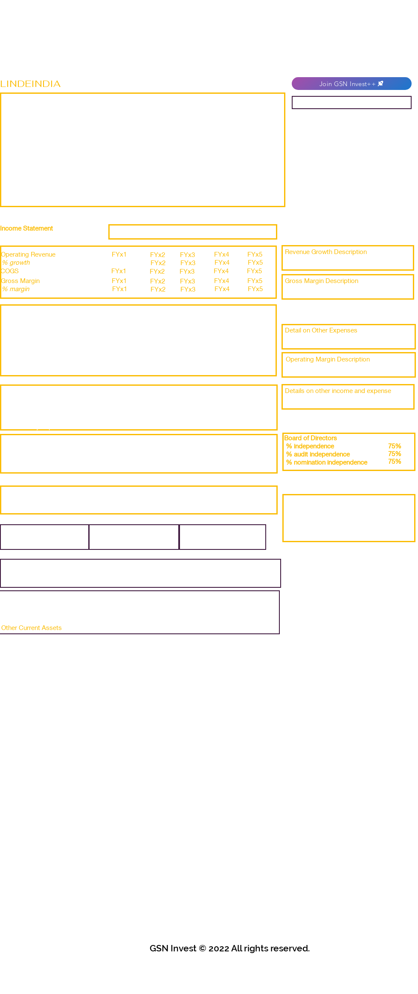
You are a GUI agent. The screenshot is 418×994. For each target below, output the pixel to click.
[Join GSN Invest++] (352, 83)
